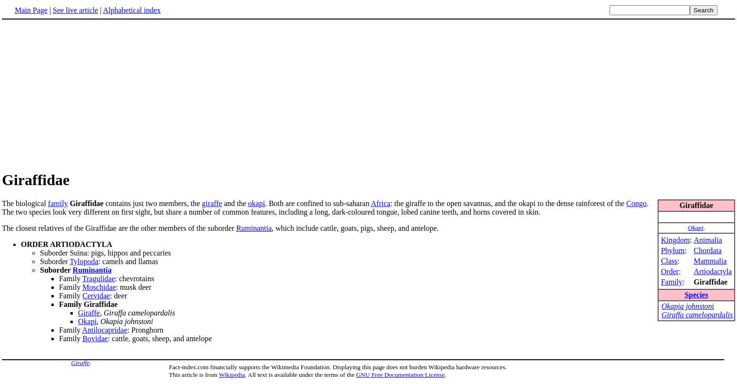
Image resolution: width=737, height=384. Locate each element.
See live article (75, 10)
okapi (256, 203)
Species (696, 295)
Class (669, 261)
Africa (381, 203)
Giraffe (89, 313)
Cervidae (96, 296)
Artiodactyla (713, 271)
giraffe (212, 203)
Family (671, 282)
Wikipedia (232, 374)
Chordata (708, 250)
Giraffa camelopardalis (697, 315)
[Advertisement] (82, 94)
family (58, 203)
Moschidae (99, 287)
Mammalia (710, 261)
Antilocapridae (104, 330)
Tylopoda (83, 261)
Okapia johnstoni (687, 306)
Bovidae (95, 339)
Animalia (708, 240)
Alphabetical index (131, 10)
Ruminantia (254, 228)
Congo (636, 203)
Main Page (31, 10)
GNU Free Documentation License (400, 374)
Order (669, 271)
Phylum (673, 250)
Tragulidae (98, 279)
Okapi (696, 227)
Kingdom (675, 240)
